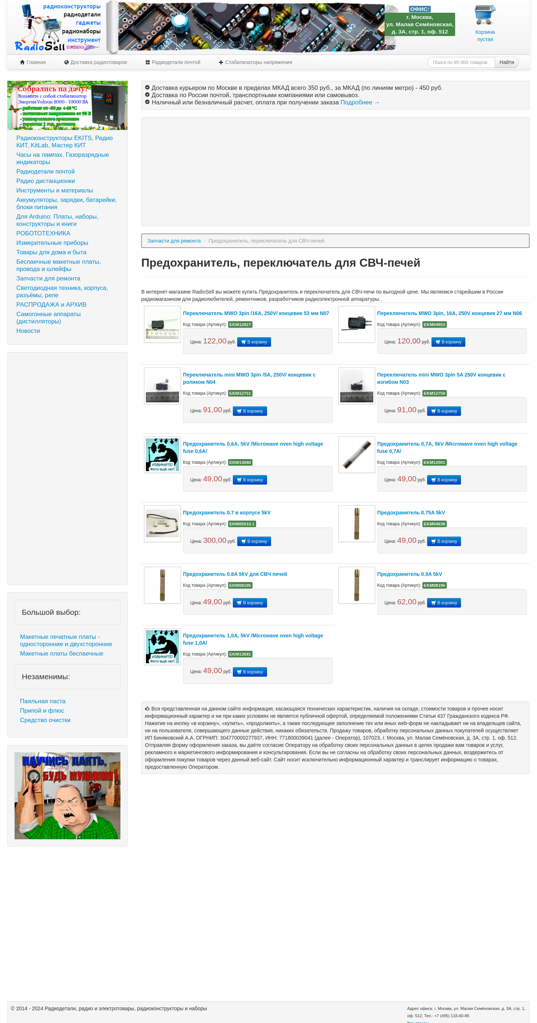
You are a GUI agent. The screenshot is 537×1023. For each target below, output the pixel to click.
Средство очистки (45, 720)
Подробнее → (360, 102)
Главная (33, 62)
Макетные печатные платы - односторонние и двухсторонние (66, 640)
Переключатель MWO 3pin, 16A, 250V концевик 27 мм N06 (449, 313)
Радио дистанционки (45, 181)
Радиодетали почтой (172, 62)
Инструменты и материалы (54, 190)
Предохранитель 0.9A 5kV (409, 574)
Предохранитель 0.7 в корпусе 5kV (227, 513)
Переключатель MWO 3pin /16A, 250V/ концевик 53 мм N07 (256, 313)
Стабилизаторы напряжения (255, 62)
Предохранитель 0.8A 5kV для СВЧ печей (235, 574)
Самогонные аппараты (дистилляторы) (48, 318)
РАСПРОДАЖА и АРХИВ (51, 304)
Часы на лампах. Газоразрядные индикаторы (62, 158)
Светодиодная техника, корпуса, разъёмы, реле (62, 291)
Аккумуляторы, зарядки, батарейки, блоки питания (66, 203)
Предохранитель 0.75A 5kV (411, 513)
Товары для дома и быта (51, 252)
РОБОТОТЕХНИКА (43, 233)
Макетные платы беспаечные (61, 653)
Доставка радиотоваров (95, 62)
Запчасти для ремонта (48, 278)
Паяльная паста (42, 701)
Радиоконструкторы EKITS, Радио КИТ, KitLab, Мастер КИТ (64, 142)
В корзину (254, 342)
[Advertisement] (67, 468)
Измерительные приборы (52, 242)
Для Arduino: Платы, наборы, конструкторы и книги (57, 220)
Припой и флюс (42, 710)
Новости (28, 330)
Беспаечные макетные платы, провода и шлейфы (58, 265)
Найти (507, 62)
